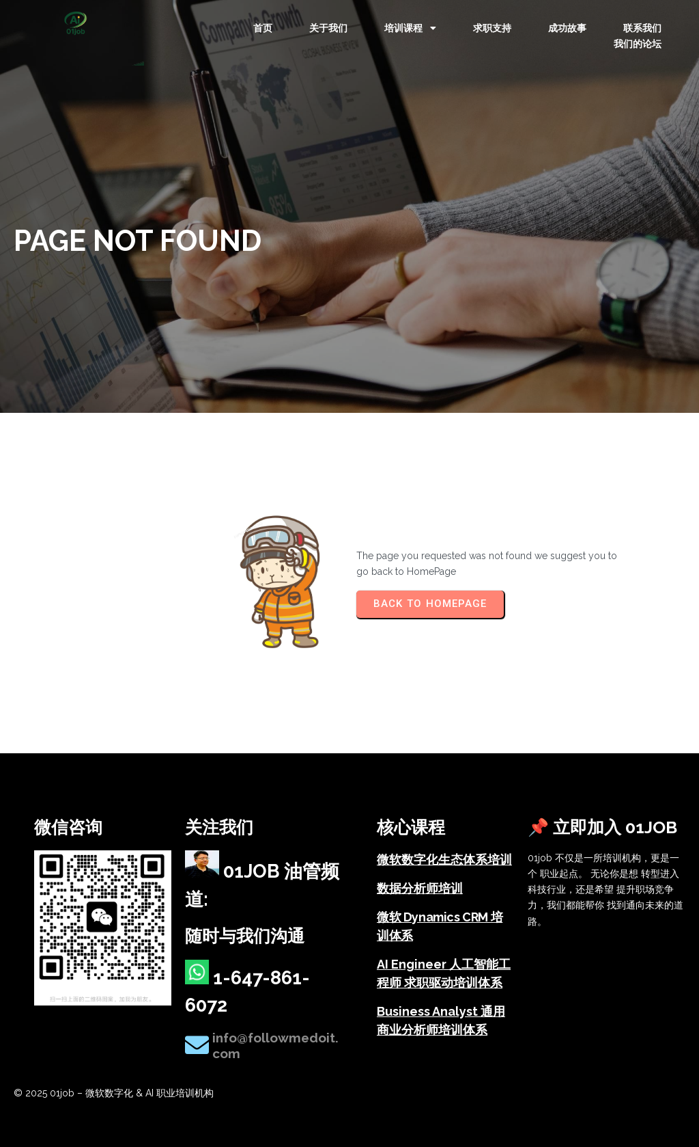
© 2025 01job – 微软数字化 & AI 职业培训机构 (114, 1093)
